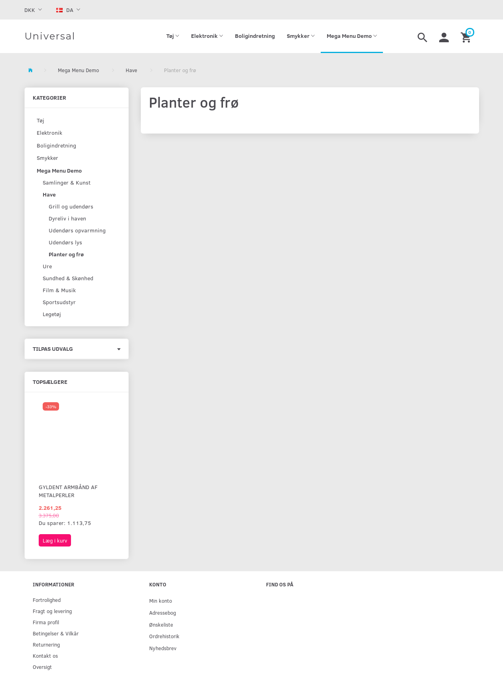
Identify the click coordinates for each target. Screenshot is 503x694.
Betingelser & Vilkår (56, 633)
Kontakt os (45, 655)
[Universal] (49, 36)
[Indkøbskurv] (467, 36)
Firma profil (46, 622)
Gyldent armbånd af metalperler (68, 491)
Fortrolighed (47, 599)
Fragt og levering (52, 610)
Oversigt (42, 666)
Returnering (46, 644)
